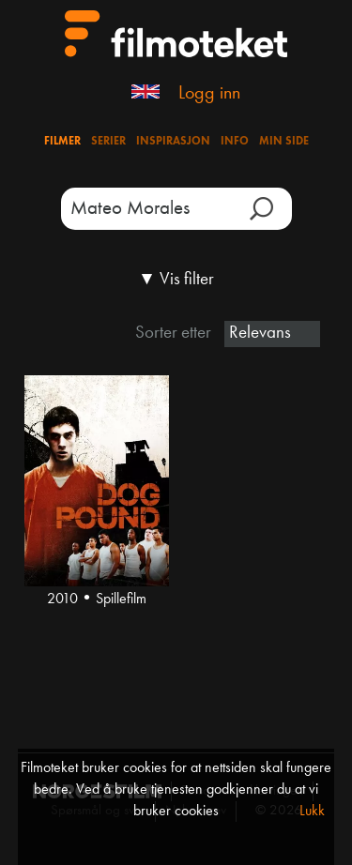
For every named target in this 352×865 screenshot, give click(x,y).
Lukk (312, 811)
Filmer (62, 141)
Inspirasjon (173, 141)
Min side (284, 141)
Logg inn (209, 93)
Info (235, 141)
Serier (108, 141)
